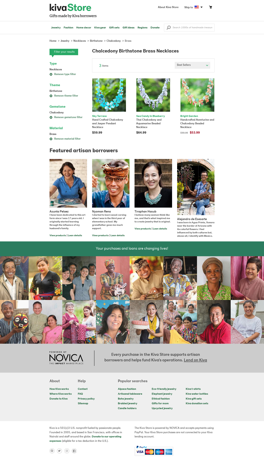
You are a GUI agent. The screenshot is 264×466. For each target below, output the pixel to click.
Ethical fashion (161, 399)
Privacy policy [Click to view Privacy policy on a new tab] (86, 399)
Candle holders (127, 408)
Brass (53, 134)
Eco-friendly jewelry (164, 389)
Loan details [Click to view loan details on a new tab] (75, 235)
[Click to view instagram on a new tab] (68, 451)
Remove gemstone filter (66, 117)
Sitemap (83, 403)
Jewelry (56, 27)
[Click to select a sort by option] (192, 65)
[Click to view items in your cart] (210, 8)
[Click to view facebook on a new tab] (75, 451)
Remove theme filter (64, 96)
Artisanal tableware (130, 394)
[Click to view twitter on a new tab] (60, 451)
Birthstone (56, 91)
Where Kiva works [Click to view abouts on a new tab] (61, 394)
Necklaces (56, 69)
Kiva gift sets (194, 399)
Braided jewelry (127, 403)
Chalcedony (57, 112)
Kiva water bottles (197, 394)
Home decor (83, 27)
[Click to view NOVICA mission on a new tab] (66, 358)
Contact (83, 389)
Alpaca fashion (127, 389)
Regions (142, 27)
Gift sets (114, 27)
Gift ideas (129, 27)
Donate (155, 27)
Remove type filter (63, 74)
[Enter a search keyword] (189, 27)
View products (58, 235)
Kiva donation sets (197, 403)
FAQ (80, 394)
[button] (169, 28)
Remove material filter (65, 139)
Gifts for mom (160, 403)
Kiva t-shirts (193, 389)
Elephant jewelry (162, 394)
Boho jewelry (126, 399)
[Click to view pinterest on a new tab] (53, 451)
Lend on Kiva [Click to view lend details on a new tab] (195, 360)
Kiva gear (100, 27)
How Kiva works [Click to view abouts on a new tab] (59, 389)
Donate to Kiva (59, 399)
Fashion (68, 27)
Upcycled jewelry (162, 408)
